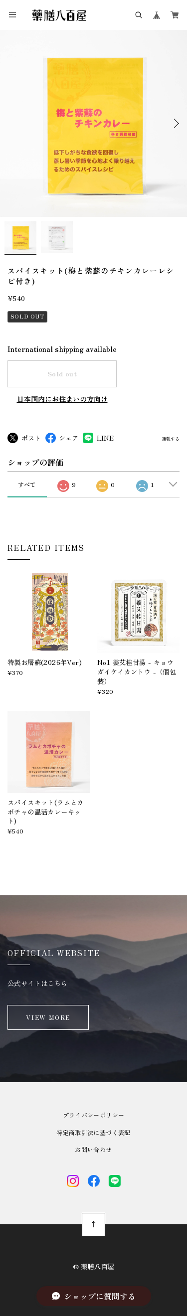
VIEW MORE (48, 1017)
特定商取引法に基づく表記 (93, 1133)
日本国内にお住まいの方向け (62, 399)
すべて (27, 484)
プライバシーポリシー (94, 1115)
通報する (171, 439)
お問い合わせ (93, 1149)
